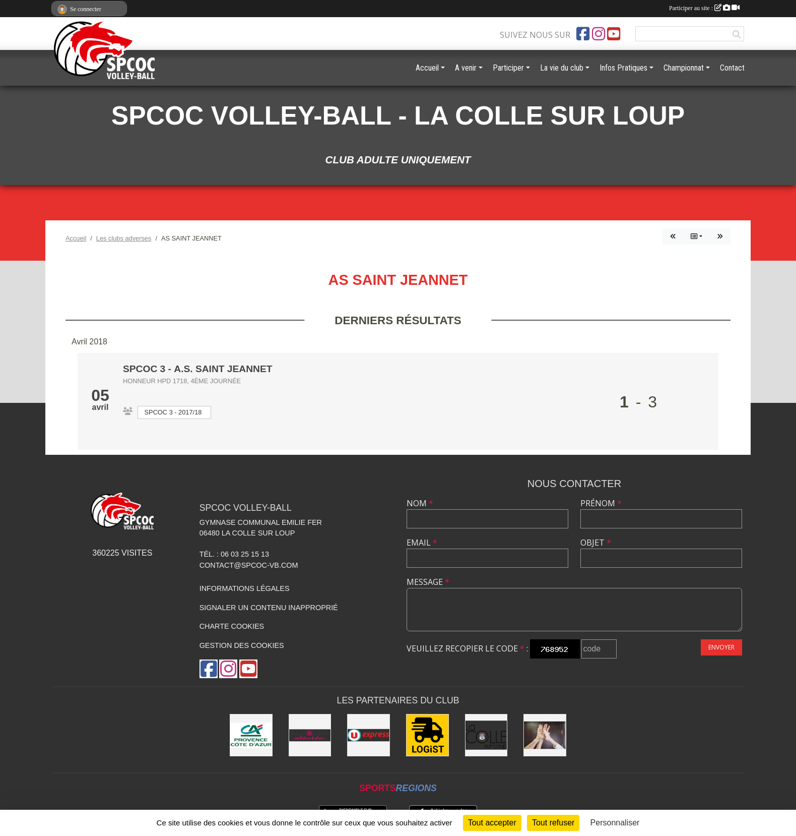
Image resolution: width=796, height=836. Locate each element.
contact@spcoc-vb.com (249, 565)
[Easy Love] (310, 735)
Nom (420, 503)
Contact (732, 68)
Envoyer (721, 647)
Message (428, 581)
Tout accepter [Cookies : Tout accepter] (492, 822)
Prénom (601, 503)
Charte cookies (232, 626)
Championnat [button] (684, 68)
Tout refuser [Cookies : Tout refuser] (553, 822)
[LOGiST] (427, 735)
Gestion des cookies (242, 645)
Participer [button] (508, 68)
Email (422, 542)
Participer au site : (704, 8)
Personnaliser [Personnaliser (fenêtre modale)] (615, 822)
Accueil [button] (427, 68)
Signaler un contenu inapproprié (269, 608)
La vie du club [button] (561, 68)
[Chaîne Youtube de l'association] (613, 33)
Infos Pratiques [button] (623, 68)
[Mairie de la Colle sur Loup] (486, 735)
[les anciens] (544, 735)
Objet (595, 542)
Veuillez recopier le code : (467, 648)
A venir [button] (466, 68)
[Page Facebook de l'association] (582, 33)
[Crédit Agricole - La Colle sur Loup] (251, 735)
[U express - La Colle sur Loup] (368, 735)
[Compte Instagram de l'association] (598, 33)
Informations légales (245, 588)
